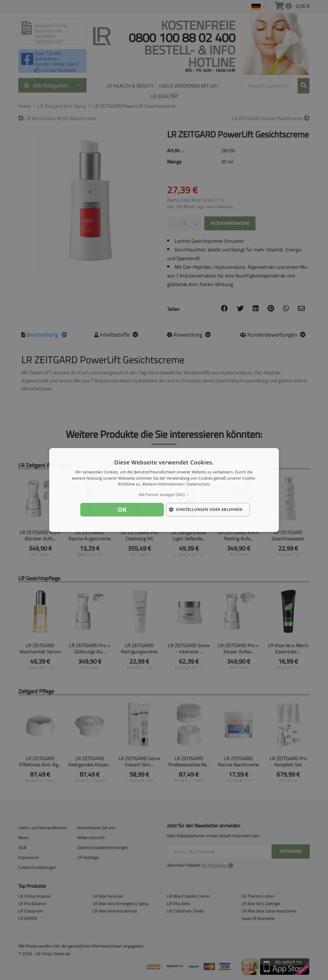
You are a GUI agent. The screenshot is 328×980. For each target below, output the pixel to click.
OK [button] (122, 509)
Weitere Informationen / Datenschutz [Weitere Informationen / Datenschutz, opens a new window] (176, 484)
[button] (164, 495)
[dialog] (164, 490)
